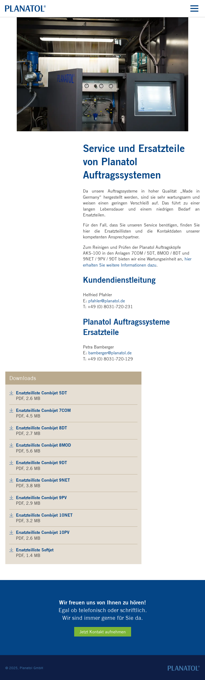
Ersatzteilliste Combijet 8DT (41, 427)
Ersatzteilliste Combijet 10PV (42, 532)
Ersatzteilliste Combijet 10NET (44, 515)
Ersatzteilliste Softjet (34, 549)
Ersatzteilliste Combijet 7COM (43, 410)
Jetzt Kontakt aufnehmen (103, 631)
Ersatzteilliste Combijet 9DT (41, 462)
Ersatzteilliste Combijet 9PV (41, 497)
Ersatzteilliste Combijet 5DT (41, 392)
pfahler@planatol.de (106, 300)
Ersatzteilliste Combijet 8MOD (43, 445)
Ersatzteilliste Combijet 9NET (43, 480)
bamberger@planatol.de (110, 352)
